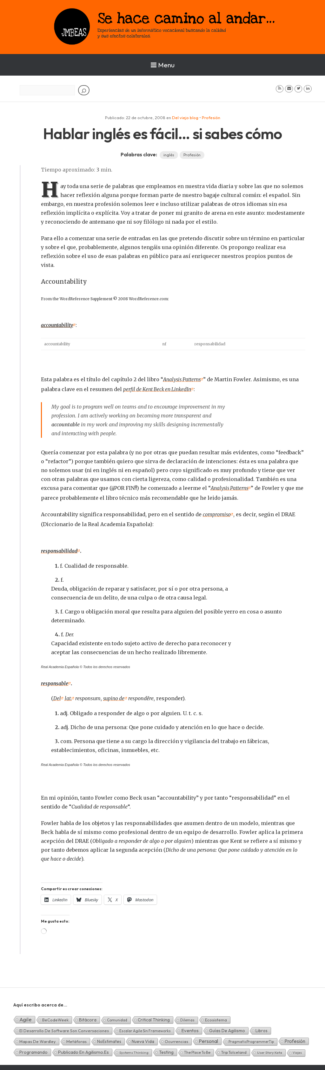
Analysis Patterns (183, 379)
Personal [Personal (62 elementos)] (208, 1038)
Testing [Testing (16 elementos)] (166, 1050)
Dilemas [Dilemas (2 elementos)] (187, 1017)
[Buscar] (84, 90)
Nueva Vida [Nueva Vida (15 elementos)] (143, 1039)
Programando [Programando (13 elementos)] (33, 1050)
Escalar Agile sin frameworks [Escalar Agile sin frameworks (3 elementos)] (145, 1028)
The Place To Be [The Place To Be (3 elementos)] (197, 1049)
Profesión (211, 117)
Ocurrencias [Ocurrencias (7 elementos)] (176, 1038)
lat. (68, 696)
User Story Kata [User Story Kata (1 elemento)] (269, 1050)
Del (57, 696)
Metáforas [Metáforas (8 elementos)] (76, 1038)
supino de (115, 696)
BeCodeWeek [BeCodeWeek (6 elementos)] (55, 1017)
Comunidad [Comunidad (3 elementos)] (117, 1017)
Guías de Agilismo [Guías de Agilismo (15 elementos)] (227, 1028)
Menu (163, 65)
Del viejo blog (185, 117)
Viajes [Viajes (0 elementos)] (297, 1050)
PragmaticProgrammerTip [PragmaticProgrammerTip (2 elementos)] (251, 1039)
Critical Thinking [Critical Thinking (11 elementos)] (154, 1017)
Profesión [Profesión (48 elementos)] (294, 1038)
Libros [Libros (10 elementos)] (261, 1028)
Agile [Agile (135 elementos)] (25, 1016)
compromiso (217, 513)
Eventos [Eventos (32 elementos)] (190, 1028)
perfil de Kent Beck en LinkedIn (159, 388)
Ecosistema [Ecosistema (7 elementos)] (216, 1017)
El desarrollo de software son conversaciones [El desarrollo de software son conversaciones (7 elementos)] (64, 1028)
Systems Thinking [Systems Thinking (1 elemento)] (134, 1050)
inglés (168, 154)
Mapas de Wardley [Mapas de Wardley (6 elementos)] (37, 1038)
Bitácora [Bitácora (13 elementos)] (87, 1017)
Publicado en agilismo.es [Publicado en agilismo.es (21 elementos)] (83, 1050)
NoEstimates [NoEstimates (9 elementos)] (109, 1038)
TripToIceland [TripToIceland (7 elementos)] (234, 1049)
